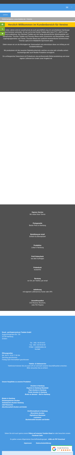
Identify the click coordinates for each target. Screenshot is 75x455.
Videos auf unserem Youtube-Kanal (40, 433)
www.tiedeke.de (19, 19)
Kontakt (37, 349)
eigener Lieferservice (27, 58)
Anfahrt (4, 339)
